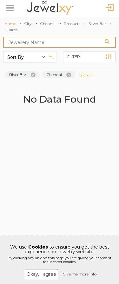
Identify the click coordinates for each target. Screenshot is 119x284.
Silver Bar (97, 23)
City (28, 23)
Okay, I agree (41, 274)
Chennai (48, 23)
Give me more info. (80, 274)
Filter (89, 57)
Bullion (11, 30)
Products (72, 23)
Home (10, 23)
